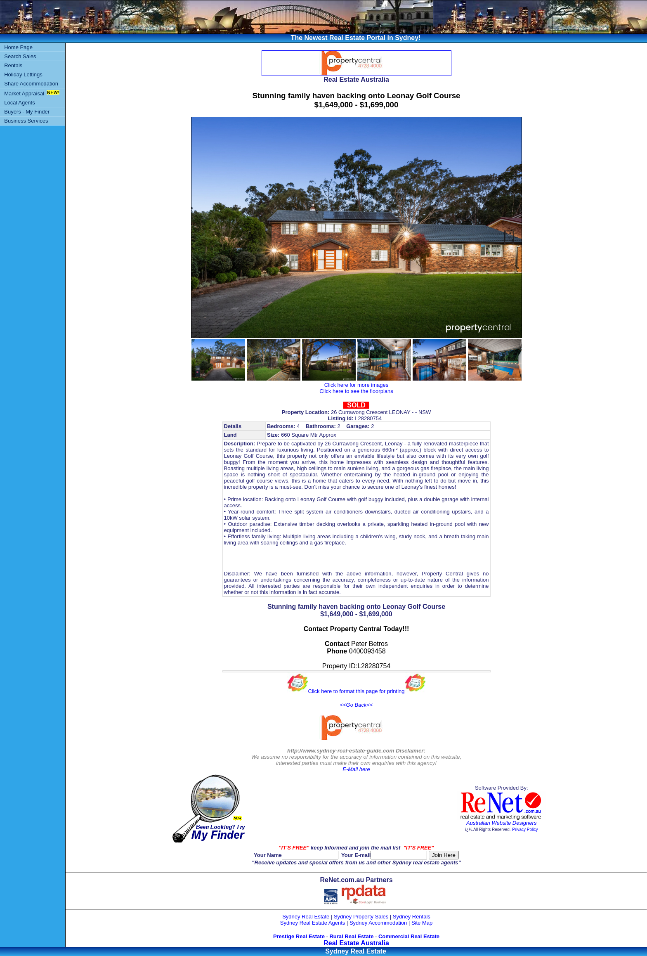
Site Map (421, 923)
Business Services (26, 121)
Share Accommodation (31, 83)
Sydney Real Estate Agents (312, 923)
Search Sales (20, 56)
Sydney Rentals (411, 916)
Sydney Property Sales (361, 916)
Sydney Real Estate (305, 916)
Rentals (13, 65)
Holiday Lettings (23, 74)
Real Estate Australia (356, 943)
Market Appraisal (24, 93)
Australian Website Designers (501, 823)
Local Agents (19, 102)
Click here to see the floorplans (356, 391)
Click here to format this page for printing (356, 691)
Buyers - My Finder (27, 112)
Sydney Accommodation (378, 923)
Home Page (18, 47)
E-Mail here (356, 769)
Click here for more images (356, 385)
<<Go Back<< (356, 705)
